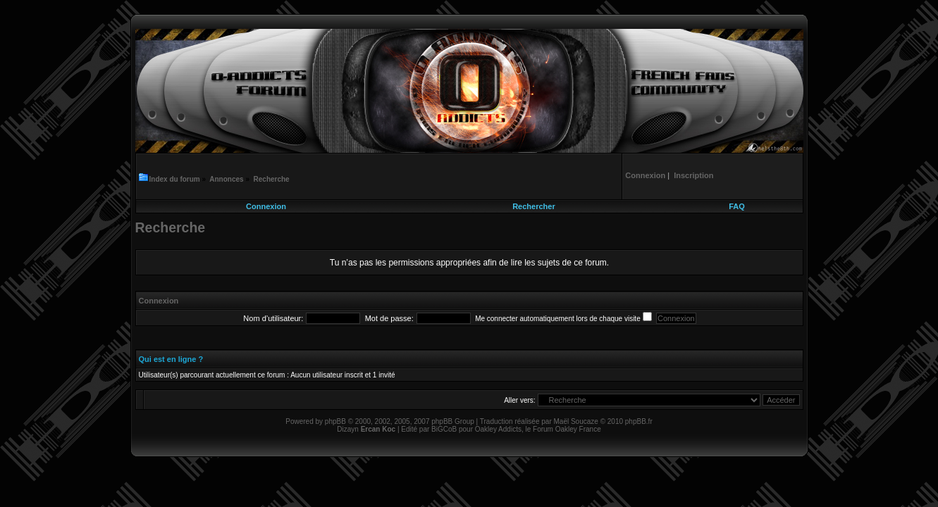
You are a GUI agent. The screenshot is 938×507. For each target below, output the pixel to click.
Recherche (272, 179)
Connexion (266, 206)
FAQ (737, 206)
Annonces (226, 179)
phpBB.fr (639, 421)
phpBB (335, 421)
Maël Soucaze (575, 421)
